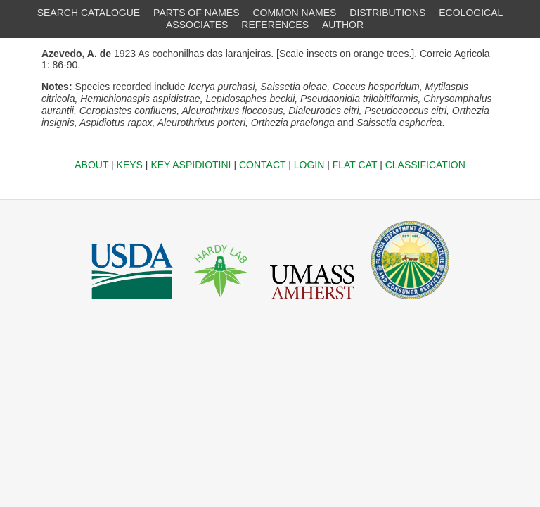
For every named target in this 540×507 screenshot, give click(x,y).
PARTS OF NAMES (196, 12)
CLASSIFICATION (425, 164)
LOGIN (309, 164)
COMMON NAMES (294, 12)
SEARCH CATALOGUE (89, 12)
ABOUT (91, 164)
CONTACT (262, 164)
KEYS (130, 164)
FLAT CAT (355, 164)
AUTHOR (343, 24)
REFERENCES (275, 24)
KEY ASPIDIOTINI (190, 164)
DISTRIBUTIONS (387, 12)
